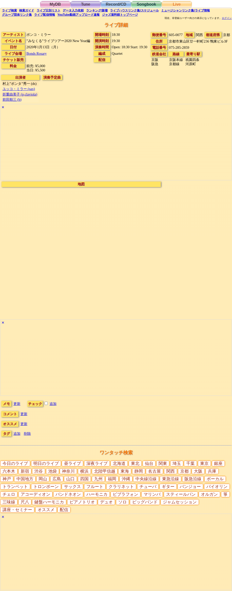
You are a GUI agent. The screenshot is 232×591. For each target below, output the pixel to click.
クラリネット (121, 486)
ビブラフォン (125, 494)
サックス (72, 486)
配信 (44, 14)
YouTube (79, 14)
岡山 (43, 479)
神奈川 (68, 471)
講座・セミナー (17, 509)
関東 (163, 463)
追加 (53, 404)
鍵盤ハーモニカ (49, 502)
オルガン (209, 494)
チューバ (147, 486)
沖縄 (126, 479)
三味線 (8, 502)
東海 (124, 471)
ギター (168, 486)
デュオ (106, 502)
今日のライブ (15, 463)
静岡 (138, 471)
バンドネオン (68, 494)
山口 (70, 479)
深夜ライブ (97, 463)
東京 (204, 463)
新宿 (25, 471)
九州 (98, 479)
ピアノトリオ (82, 502)
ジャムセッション (180, 502)
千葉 (190, 463)
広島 (57, 479)
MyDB (55, 4)
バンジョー (190, 486)
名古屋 (154, 471)
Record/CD (116, 4)
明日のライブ (46, 463)
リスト (48, 10)
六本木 (8, 471)
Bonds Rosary (36, 53)
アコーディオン (35, 494)
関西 (170, 471)
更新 (16, 404)
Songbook (146, 4)
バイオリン (217, 486)
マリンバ (152, 494)
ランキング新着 (97, 10)
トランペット (15, 486)
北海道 (119, 463)
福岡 (112, 479)
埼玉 (177, 463)
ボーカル (215, 479)
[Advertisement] (116, 145)
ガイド (26, 10)
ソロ (122, 502)
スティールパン (181, 494)
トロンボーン (46, 486)
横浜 (84, 471)
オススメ (46, 509)
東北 (135, 463)
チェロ (8, 494)
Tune (85, 4)
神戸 (6, 479)
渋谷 (38, 471)
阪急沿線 (192, 479)
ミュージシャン (185, 10)
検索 (9, 10)
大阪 (198, 471)
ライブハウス (134, 10)
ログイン (227, 18)
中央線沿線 (146, 479)
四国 (84, 479)
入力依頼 (73, 10)
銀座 (218, 463)
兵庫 (212, 471)
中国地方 (24, 479)
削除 (27, 434)
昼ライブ (72, 463)
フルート (94, 486)
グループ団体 (17, 14)
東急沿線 (170, 479)
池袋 (52, 471)
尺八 (25, 502)
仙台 (149, 463)
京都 (184, 471)
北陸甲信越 (104, 471)
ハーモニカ (97, 494)
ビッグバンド (145, 502)
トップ (120, 14)
